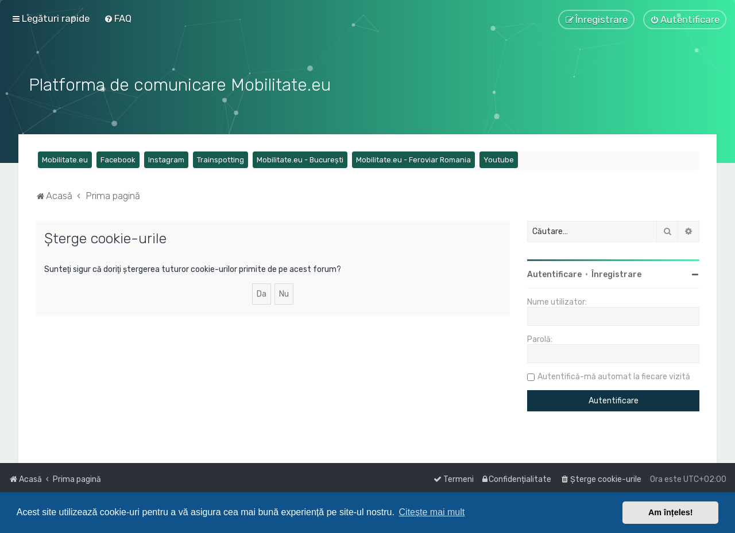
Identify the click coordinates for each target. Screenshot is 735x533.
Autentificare (554, 274)
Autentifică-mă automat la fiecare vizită (613, 377)
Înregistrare (616, 274)
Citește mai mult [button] (432, 512)
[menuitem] (117, 18)
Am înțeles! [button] (670, 512)
